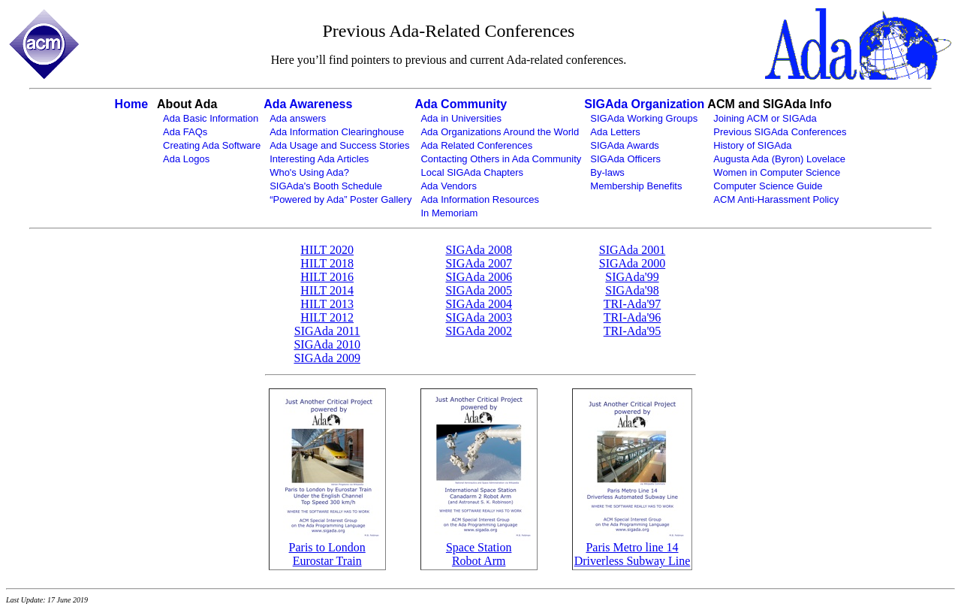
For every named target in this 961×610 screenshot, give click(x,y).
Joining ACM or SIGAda (764, 118)
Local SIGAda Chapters (471, 172)
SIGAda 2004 (478, 303)
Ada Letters (615, 131)
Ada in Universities (461, 118)
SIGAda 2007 (478, 263)
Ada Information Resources (479, 199)
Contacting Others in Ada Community (500, 159)
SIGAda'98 (631, 290)
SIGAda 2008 (478, 249)
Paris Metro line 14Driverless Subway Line (632, 554)
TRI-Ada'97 (632, 303)
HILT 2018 (327, 263)
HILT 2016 (327, 276)
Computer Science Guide (767, 186)
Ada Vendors (448, 186)
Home (131, 104)
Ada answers (298, 118)
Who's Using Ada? (309, 172)
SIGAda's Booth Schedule (326, 186)
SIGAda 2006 (478, 276)
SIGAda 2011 (327, 331)
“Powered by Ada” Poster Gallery (340, 199)
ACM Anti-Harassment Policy (776, 199)
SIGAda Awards (624, 145)
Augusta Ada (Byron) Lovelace (779, 159)
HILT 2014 (327, 290)
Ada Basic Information (210, 118)
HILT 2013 (327, 303)
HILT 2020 (327, 249)
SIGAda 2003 (478, 317)
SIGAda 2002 (478, 331)
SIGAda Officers (625, 159)
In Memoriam (448, 213)
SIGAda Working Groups (643, 118)
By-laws (607, 172)
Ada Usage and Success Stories (339, 145)
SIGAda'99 (631, 276)
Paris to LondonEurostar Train (327, 554)
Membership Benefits (636, 186)
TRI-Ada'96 (632, 317)
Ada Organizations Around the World (499, 131)
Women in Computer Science (776, 172)
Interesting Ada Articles (319, 159)
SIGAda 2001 (632, 249)
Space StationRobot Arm (479, 554)
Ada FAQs (185, 131)
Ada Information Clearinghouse (337, 131)
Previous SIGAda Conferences (779, 131)
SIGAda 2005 (478, 290)
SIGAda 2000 (632, 263)
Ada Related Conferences (476, 145)
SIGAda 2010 (327, 344)
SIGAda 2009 (327, 358)
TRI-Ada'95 (632, 331)
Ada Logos (186, 159)
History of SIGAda (752, 145)
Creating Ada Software (212, 145)
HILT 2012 (327, 317)
